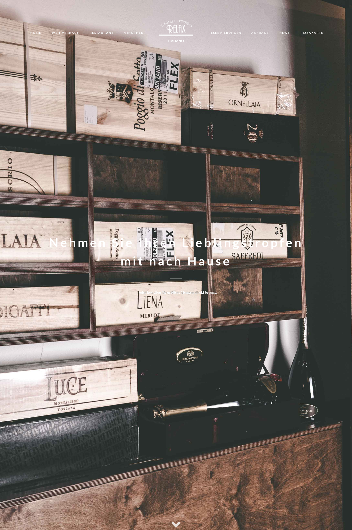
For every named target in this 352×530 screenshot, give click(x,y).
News (284, 33)
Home (35, 33)
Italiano (176, 41)
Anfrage (260, 33)
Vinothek (133, 33)
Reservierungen (225, 33)
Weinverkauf (65, 33)
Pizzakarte (311, 33)
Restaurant (102, 33)
